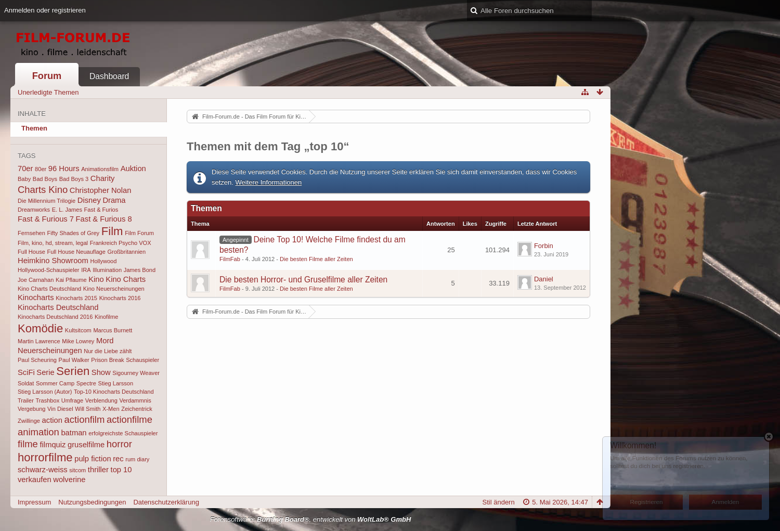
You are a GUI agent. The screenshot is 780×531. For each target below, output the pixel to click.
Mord (105, 340)
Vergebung (31, 409)
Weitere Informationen (269, 182)
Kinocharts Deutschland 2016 (55, 317)
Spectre (86, 383)
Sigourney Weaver (136, 373)
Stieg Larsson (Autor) (45, 391)
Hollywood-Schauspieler (49, 270)
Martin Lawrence (39, 341)
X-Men (111, 409)
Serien (72, 371)
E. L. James (67, 209)
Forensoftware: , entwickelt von (310, 519)
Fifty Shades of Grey (73, 233)
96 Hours (64, 168)
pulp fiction (92, 459)
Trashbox (48, 400)
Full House (31, 252)
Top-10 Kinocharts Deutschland (114, 391)
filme (28, 443)
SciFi (26, 372)
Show (101, 372)
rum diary (137, 459)
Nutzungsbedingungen (92, 502)
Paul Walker (74, 360)
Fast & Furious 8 (104, 219)
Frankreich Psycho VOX (120, 243)
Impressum (34, 502)
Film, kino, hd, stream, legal (53, 243)
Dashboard (109, 76)
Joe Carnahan (36, 280)
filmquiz (53, 445)
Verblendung (101, 400)
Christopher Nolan (101, 190)
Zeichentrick (136, 409)
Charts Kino (43, 189)
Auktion (133, 168)
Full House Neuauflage (76, 252)
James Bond (139, 270)
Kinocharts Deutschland (58, 307)
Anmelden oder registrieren (45, 10)
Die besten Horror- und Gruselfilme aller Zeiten (303, 279)
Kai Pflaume (71, 280)
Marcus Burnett (112, 330)
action (52, 420)
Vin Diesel (60, 409)
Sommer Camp (55, 383)
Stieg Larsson (116, 383)
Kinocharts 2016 (120, 298)
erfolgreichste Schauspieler (123, 433)
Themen (34, 128)
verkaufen (34, 479)
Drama (113, 200)
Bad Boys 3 (74, 179)
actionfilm (84, 419)
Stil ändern (499, 502)
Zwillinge (29, 421)
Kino (95, 279)
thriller (98, 469)
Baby (24, 179)
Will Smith (87, 409)
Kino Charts (126, 279)
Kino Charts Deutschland (49, 289)
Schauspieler (142, 360)
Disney (89, 200)
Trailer (26, 400)
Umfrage (72, 400)
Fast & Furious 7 (46, 219)
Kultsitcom (78, 330)
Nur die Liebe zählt (108, 351)
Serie (45, 372)
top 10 (121, 469)
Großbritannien (126, 252)
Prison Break (107, 360)
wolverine (69, 479)
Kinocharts (36, 297)
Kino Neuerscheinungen (114, 289)
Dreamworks (34, 209)
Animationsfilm (100, 169)
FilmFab (229, 259)
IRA (85, 270)
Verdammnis (135, 400)
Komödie (40, 328)
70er (25, 168)
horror (119, 443)
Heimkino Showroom (53, 260)
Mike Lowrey (78, 341)
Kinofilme (106, 317)
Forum (47, 76)
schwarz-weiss (43, 469)
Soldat (26, 383)
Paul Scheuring (37, 360)
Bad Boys (45, 179)
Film (112, 231)
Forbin (543, 246)
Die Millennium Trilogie (46, 201)
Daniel (543, 279)
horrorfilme (45, 457)
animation (38, 431)
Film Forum (139, 233)
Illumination (107, 270)
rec (118, 459)
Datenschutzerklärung (166, 502)
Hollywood (103, 261)
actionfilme (129, 419)
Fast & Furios (101, 209)
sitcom (77, 470)
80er (40, 169)
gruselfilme (86, 445)
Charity (102, 178)
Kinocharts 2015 (76, 298)
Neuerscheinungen (50, 350)
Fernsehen (31, 233)
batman (73, 433)
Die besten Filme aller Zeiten (316, 259)
